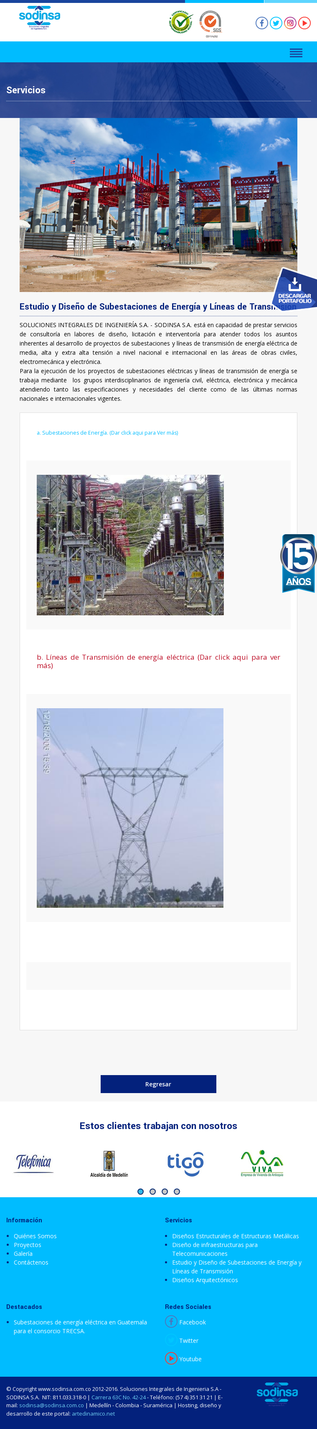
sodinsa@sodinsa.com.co (51, 1405)
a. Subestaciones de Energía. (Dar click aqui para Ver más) (107, 432)
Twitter (181, 1340)
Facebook (185, 1322)
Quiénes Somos (35, 1236)
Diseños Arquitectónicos (205, 1280)
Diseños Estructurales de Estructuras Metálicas (235, 1236)
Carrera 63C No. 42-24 (118, 1397)
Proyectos (27, 1245)
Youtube (183, 1359)
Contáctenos (31, 1262)
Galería (23, 1253)
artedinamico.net (93, 1413)
